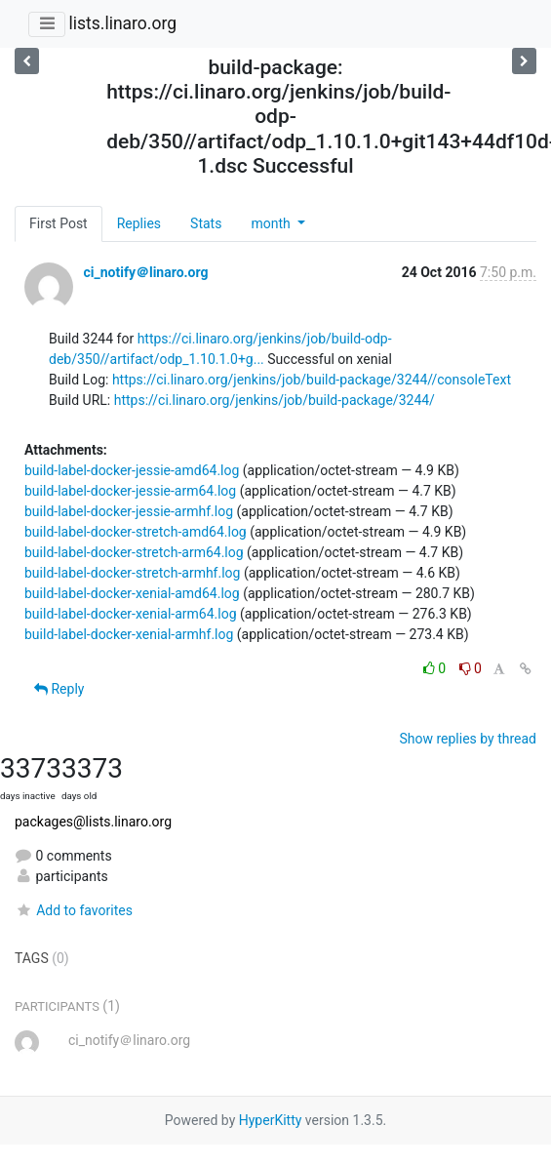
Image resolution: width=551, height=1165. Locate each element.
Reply (59, 689)
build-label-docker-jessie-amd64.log (131, 470)
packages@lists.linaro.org (93, 821)
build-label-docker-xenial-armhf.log (128, 634)
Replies (139, 223)
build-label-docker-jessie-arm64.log (130, 491)
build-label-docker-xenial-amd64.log (132, 593)
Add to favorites (74, 910)
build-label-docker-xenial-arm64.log (130, 614)
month (272, 223)
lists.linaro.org (122, 23)
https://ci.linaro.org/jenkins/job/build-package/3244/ (274, 400)
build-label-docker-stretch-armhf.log (132, 573)
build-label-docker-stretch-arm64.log (134, 552)
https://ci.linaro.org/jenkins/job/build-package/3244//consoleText (311, 379)
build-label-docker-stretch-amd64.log (135, 532)
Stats (205, 223)
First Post (58, 223)
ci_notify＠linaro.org (145, 272)
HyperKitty (270, 1120)
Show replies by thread (467, 738)
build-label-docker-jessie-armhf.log (128, 511)
